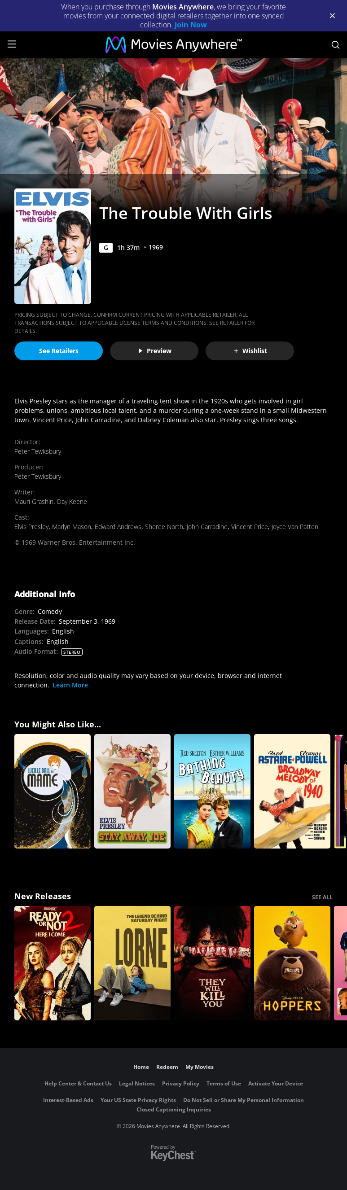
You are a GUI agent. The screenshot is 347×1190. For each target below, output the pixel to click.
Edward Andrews (118, 526)
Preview (154, 350)
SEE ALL (322, 897)
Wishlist (250, 350)
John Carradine (207, 526)
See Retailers (59, 350)
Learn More (70, 685)
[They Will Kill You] (212, 963)
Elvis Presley (31, 526)
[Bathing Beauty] (212, 791)
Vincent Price (249, 526)
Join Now (191, 25)
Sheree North (164, 526)
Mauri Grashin (33, 501)
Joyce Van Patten (295, 526)
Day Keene (72, 501)
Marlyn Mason (71, 526)
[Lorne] (132, 963)
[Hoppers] (292, 963)
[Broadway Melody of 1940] (292, 791)
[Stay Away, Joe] (132, 791)
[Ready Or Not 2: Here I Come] (52, 963)
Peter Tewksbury (37, 451)
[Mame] (52, 791)
